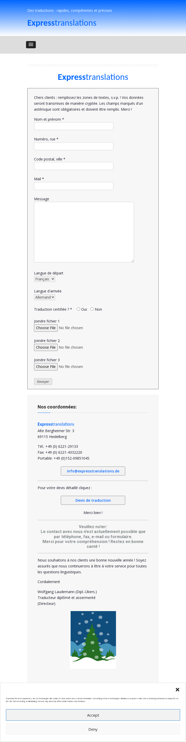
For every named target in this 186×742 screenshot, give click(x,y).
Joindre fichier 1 (69, 324)
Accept (93, 715)
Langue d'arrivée (48, 294)
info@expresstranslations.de (93, 471)
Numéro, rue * (73, 142)
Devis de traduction (93, 500)
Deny (93, 729)
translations (61, 22)
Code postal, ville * (73, 162)
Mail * (73, 182)
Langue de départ (48, 276)
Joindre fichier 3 (69, 363)
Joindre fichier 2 (69, 344)
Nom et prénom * (73, 123)
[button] (177, 689)
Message (74, 229)
